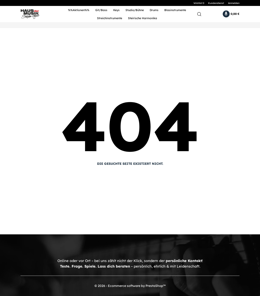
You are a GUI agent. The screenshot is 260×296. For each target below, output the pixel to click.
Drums (154, 10)
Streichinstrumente (109, 18)
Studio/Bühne (134, 10)
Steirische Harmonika (142, 18)
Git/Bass (101, 10)
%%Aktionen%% (78, 10)
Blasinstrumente (175, 10)
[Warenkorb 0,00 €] (231, 13)
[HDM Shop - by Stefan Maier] (38, 14)
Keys (116, 10)
